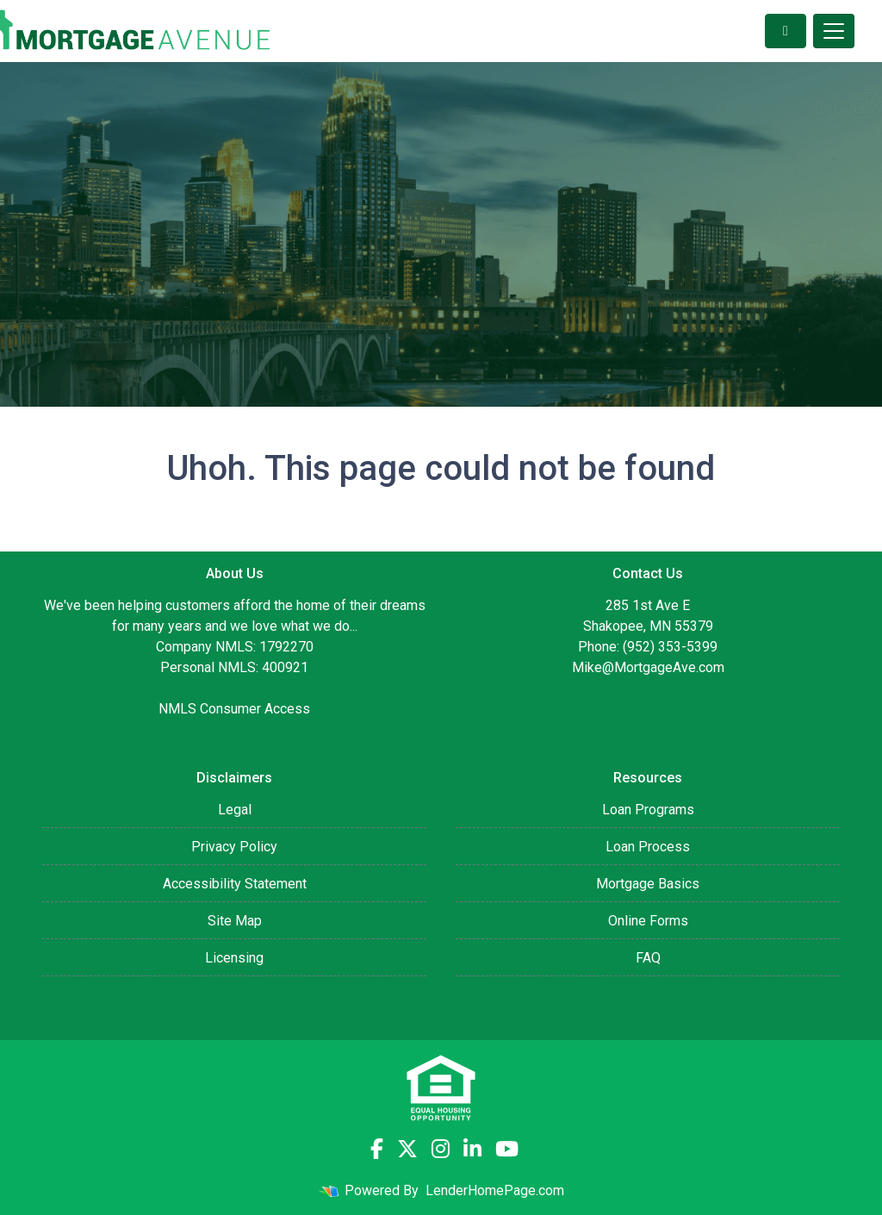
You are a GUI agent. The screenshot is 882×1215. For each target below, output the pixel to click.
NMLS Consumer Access (234, 709)
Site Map (235, 921)
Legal (235, 809)
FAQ (648, 958)
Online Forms (648, 921)
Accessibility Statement (235, 883)
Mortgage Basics (647, 883)
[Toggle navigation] (833, 31)
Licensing (234, 958)
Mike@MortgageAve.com (648, 667)
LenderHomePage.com (494, 1190)
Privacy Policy (234, 846)
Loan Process (648, 846)
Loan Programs (648, 809)
